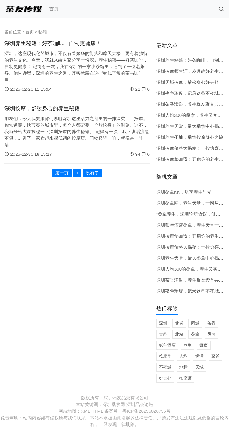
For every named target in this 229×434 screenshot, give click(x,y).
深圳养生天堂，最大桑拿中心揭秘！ (192, 126)
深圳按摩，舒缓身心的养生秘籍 (42, 108)
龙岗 (179, 323)
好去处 (165, 378)
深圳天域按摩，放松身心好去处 (187, 82)
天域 (199, 367)
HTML (97, 410)
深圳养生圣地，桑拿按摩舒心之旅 (189, 137)
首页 (54, 8)
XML (85, 410)
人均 (183, 356)
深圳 (163, 323)
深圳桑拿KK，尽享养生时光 (183, 191)
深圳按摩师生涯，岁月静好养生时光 (192, 71)
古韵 (163, 334)
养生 (187, 345)
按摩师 (185, 378)
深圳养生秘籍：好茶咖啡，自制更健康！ (52, 43)
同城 (195, 323)
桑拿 (195, 334)
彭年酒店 (167, 345)
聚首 (215, 356)
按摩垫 (165, 356)
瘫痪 (203, 345)
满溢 (199, 356)
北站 (179, 334)
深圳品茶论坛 (139, 404)
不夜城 (165, 367)
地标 (183, 367)
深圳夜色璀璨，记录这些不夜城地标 (192, 93)
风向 (211, 334)
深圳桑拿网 (114, 404)
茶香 (211, 323)
